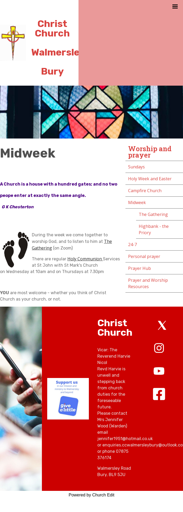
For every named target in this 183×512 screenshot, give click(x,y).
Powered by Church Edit (92, 495)
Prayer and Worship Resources (148, 283)
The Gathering (153, 214)
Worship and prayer (150, 151)
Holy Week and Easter (150, 179)
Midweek (137, 202)
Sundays (136, 167)
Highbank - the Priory (154, 229)
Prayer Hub (139, 268)
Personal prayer (144, 256)
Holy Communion (85, 259)
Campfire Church (145, 190)
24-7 (132, 244)
